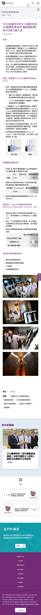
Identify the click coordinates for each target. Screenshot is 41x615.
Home (3, 15)
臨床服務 (12, 391)
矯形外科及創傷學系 (10, 404)
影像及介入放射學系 (25, 404)
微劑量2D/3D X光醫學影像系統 (20, 396)
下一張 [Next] (36, 449)
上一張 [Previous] (5, 449)
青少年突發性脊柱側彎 (23, 400)
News (9, 15)
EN (39, 275)
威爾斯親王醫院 (8, 400)
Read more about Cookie (30, 604)
